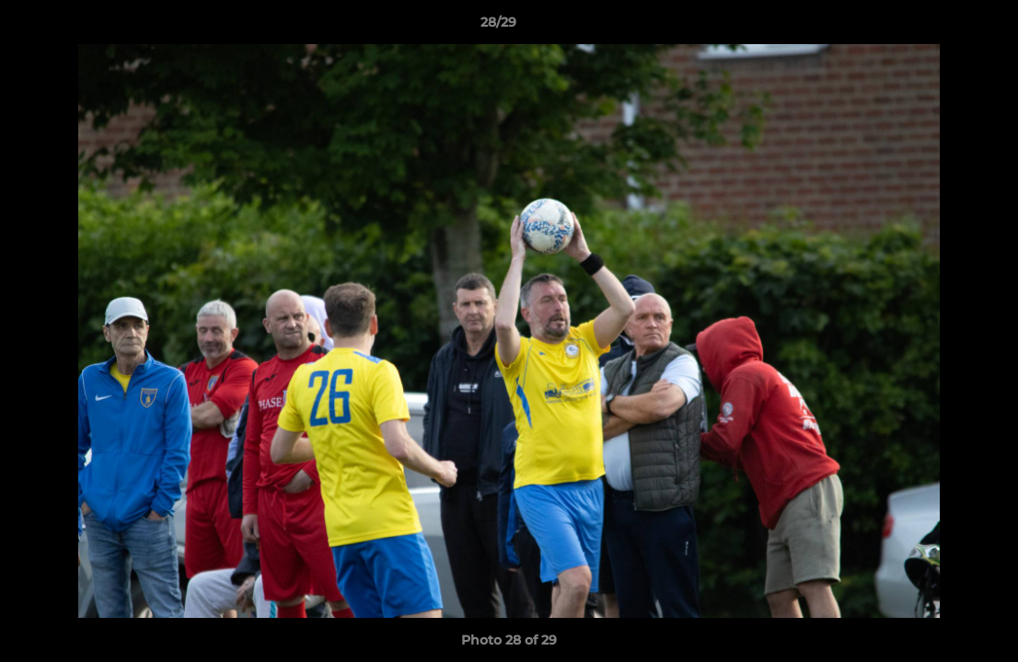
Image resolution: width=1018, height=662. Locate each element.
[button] (941, 26)
